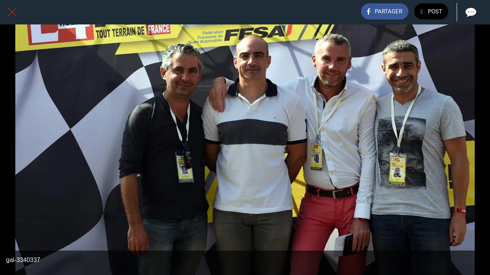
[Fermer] (12, 12)
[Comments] (470, 12)
